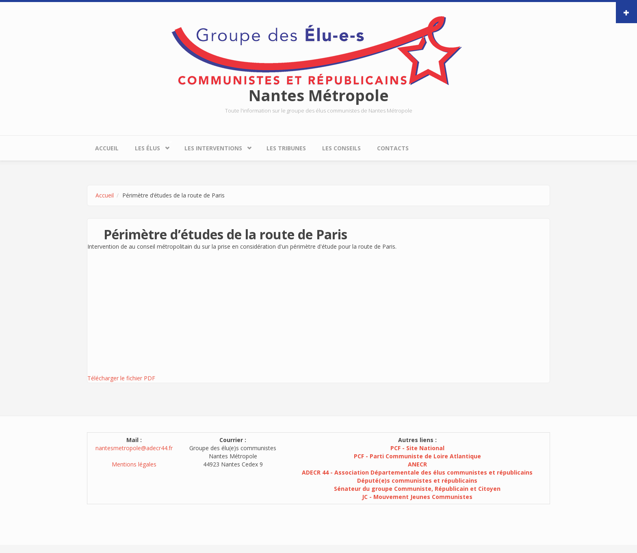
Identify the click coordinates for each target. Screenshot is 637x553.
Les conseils (341, 148)
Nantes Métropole (319, 95)
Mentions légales (134, 464)
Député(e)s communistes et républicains (417, 480)
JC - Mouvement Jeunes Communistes (417, 497)
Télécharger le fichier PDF (121, 378)
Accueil (107, 148)
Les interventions (215, 146)
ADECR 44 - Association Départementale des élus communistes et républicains (417, 472)
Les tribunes (286, 148)
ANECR (417, 464)
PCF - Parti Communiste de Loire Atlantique (417, 456)
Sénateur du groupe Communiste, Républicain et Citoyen (417, 488)
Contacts (393, 148)
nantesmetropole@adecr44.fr (134, 448)
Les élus (149, 146)
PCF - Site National (417, 448)
